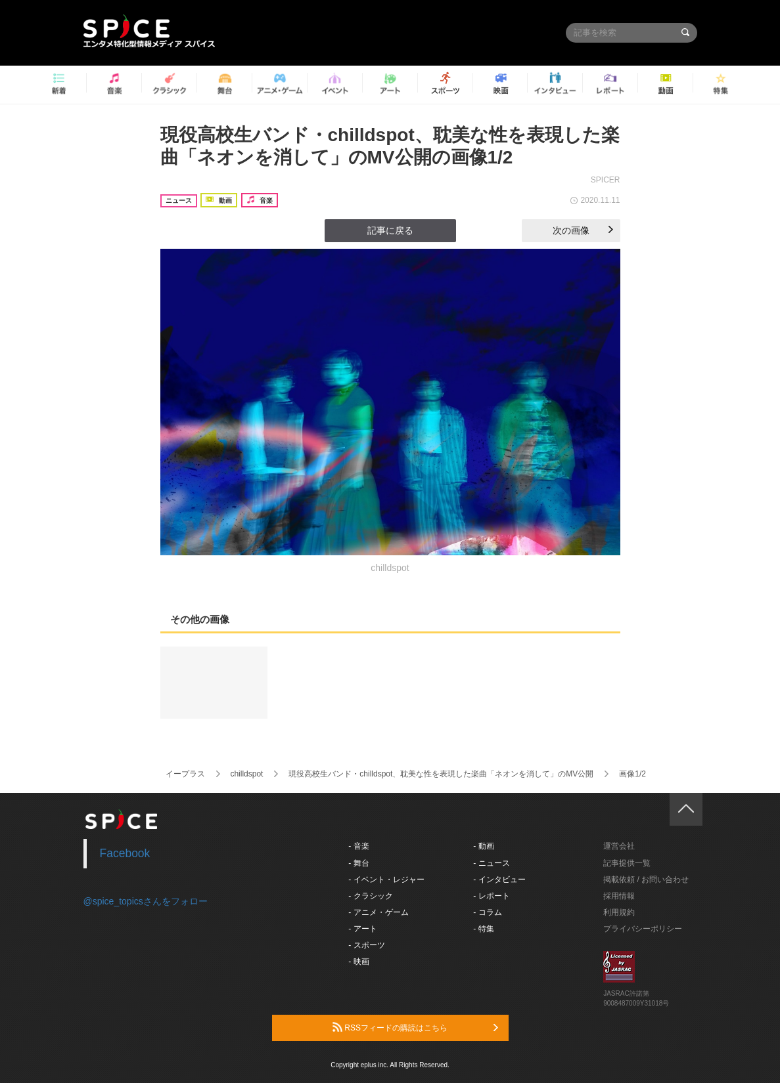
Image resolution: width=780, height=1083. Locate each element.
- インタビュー (499, 879)
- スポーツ (366, 945)
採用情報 (619, 896)
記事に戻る (390, 230)
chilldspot (246, 773)
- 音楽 (358, 846)
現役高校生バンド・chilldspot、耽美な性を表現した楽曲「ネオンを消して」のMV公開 (440, 773)
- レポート (491, 896)
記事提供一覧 (627, 863)
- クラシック (370, 896)
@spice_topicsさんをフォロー (145, 901)
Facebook (125, 853)
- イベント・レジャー (386, 879)
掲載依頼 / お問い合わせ (646, 879)
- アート (362, 928)
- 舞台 (358, 863)
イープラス (185, 773)
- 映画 (358, 961)
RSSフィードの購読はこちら (415, 1027)
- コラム (487, 912)
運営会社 (619, 846)
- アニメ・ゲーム (378, 912)
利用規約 (619, 912)
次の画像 (583, 230)
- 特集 (483, 928)
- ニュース (491, 863)
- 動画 (483, 846)
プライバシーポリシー (642, 928)
